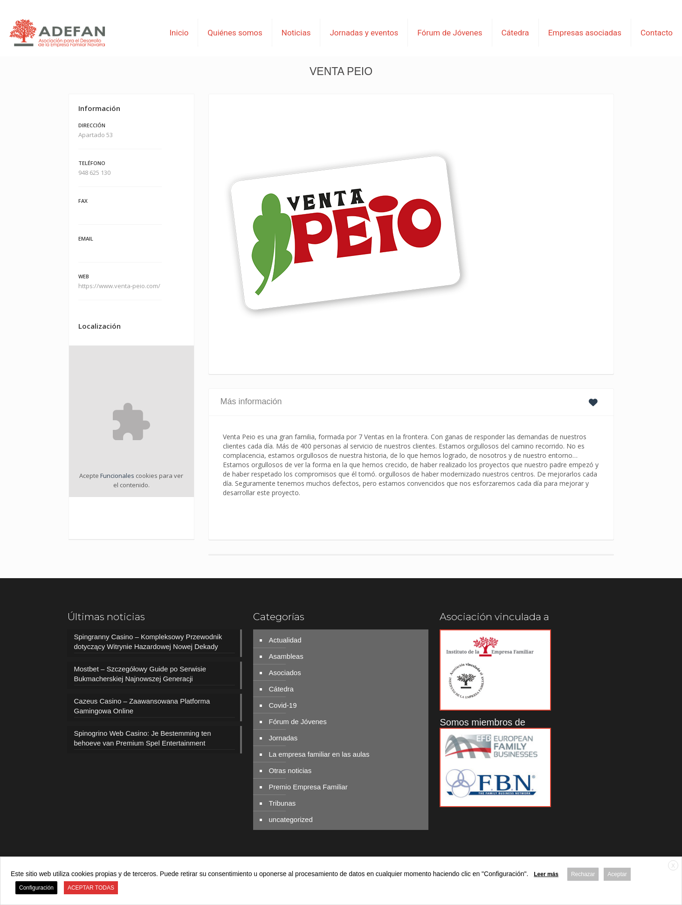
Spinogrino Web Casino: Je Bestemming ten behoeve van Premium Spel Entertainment (142, 738)
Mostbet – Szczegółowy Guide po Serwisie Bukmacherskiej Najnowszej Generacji (140, 674)
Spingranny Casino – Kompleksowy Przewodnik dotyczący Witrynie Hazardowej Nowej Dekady (148, 641)
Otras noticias (290, 770)
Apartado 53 (95, 135)
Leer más (546, 874)
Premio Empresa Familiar (308, 787)
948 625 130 (94, 172)
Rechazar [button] (583, 874)
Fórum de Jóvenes (297, 721)
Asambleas (286, 656)
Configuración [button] (36, 887)
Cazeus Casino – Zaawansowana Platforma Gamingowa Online (142, 706)
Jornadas (283, 738)
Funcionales (117, 475)
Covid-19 (282, 705)
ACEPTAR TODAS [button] (91, 887)
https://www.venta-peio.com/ (120, 286)
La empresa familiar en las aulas (319, 754)
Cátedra (281, 689)
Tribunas (282, 803)
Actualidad (285, 640)
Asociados (285, 673)
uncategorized (290, 819)
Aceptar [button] (617, 874)
